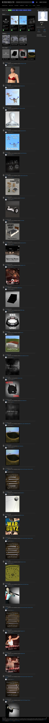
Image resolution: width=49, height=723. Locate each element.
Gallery (21, 10)
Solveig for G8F (5, 25)
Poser (34, 5)
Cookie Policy (11, 720)
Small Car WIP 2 (14, 44)
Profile (13, 10)
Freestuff (25, 10)
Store (17, 10)
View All (8, 14)
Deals (30, 5)
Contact (38, 5)
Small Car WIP (22, 44)
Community (22, 5)
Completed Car (6, 44)
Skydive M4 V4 (22, 25)
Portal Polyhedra (31, 25)
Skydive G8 (13, 25)
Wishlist (29, 10)
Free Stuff (11, 5)
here (13, 87)
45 (45, 30)
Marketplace (4, 5)
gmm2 (4, 26)
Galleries (16, 5)
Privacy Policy (18, 720)
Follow (9, 10)
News (27, 5)
